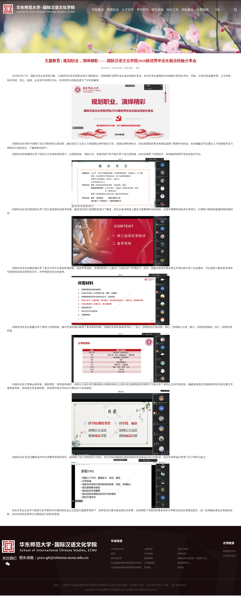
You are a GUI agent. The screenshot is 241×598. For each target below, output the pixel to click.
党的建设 (188, 9)
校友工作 (173, 9)
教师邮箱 (148, 558)
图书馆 (147, 567)
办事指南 (203, 9)
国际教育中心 (184, 563)
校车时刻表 (116, 558)
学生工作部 (183, 549)
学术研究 (143, 9)
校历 (113, 553)
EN (218, 9)
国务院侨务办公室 (231, 551)
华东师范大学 (117, 549)
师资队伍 (113, 9)
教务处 (181, 567)
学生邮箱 (148, 553)
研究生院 (182, 553)
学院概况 (98, 9)
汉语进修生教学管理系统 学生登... (127, 563)
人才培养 (128, 9)
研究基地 (158, 9)
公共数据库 (149, 563)
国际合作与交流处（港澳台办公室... (194, 558)
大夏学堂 (148, 549)
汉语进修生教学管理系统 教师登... (127, 567)
